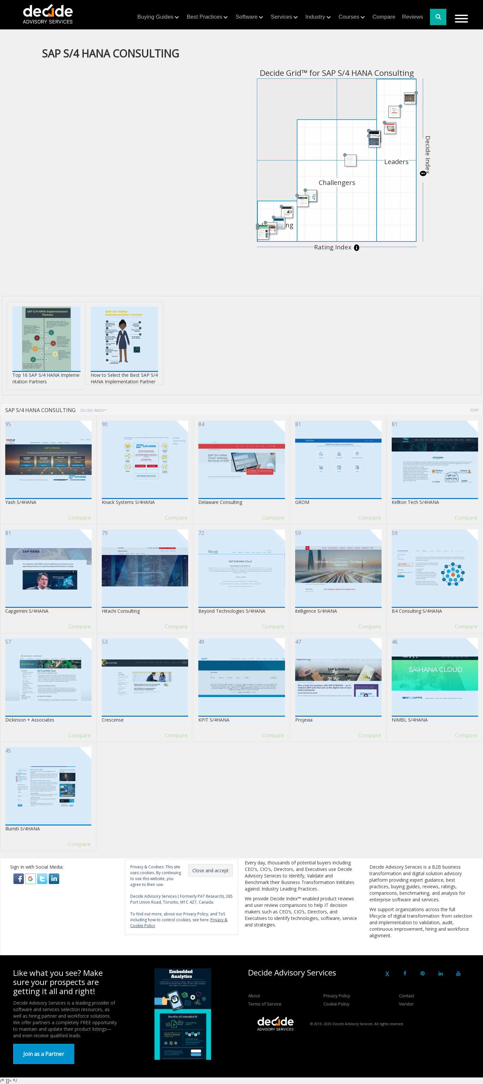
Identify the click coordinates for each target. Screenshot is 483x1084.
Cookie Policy (336, 1004)
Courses (348, 17)
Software (247, 17)
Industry (315, 17)
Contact (406, 996)
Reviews (412, 17)
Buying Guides (155, 17)
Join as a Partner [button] (43, 1054)
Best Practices (205, 17)
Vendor (406, 1004)
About (254, 996)
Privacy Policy (336, 996)
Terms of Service (264, 1004)
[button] (19, 878)
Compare (383, 17)
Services (281, 17)
